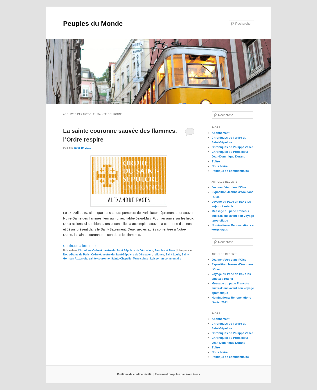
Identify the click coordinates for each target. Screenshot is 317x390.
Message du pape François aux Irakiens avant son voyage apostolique (233, 215)
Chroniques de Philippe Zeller (232, 147)
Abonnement (220, 133)
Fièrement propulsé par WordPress (177, 374)
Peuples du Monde (93, 23)
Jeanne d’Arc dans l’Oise (229, 187)
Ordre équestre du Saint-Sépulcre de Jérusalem (121, 254)
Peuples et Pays (165, 250)
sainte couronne (99, 258)
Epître (216, 161)
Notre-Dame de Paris (76, 254)
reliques (159, 254)
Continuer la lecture (80, 246)
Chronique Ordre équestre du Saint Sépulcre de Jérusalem (115, 250)
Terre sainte (140, 258)
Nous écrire (220, 166)
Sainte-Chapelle (121, 258)
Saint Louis (173, 254)
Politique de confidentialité (230, 171)
